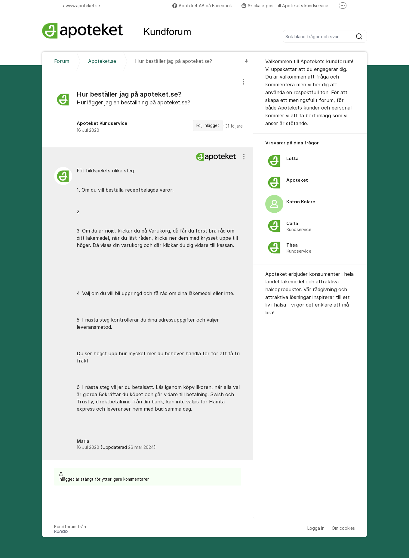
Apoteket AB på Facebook (202, 5)
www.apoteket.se (81, 5)
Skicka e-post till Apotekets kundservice (284, 5)
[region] (147, 109)
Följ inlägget (207, 125)
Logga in (315, 528)
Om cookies (343, 528)
